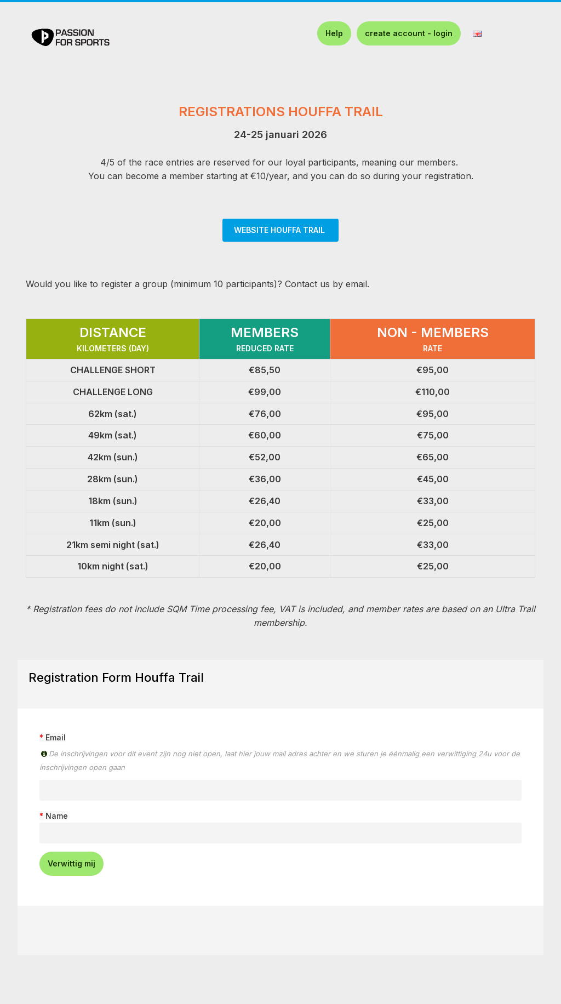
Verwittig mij (71, 863)
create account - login (409, 33)
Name (56, 815)
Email (55, 737)
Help (334, 33)
